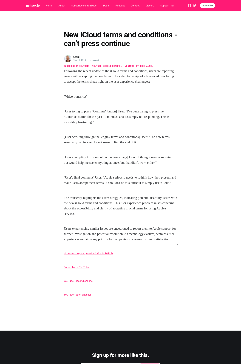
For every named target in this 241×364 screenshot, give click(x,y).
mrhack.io (33, 5)
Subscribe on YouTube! (84, 5)
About (61, 5)
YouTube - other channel (139, 66)
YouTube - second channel (107, 66)
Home (49, 5)
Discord (150, 5)
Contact (135, 5)
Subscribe (207, 5)
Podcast (120, 5)
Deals (106, 5)
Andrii (76, 57)
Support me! (167, 5)
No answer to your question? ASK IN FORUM (88, 253)
